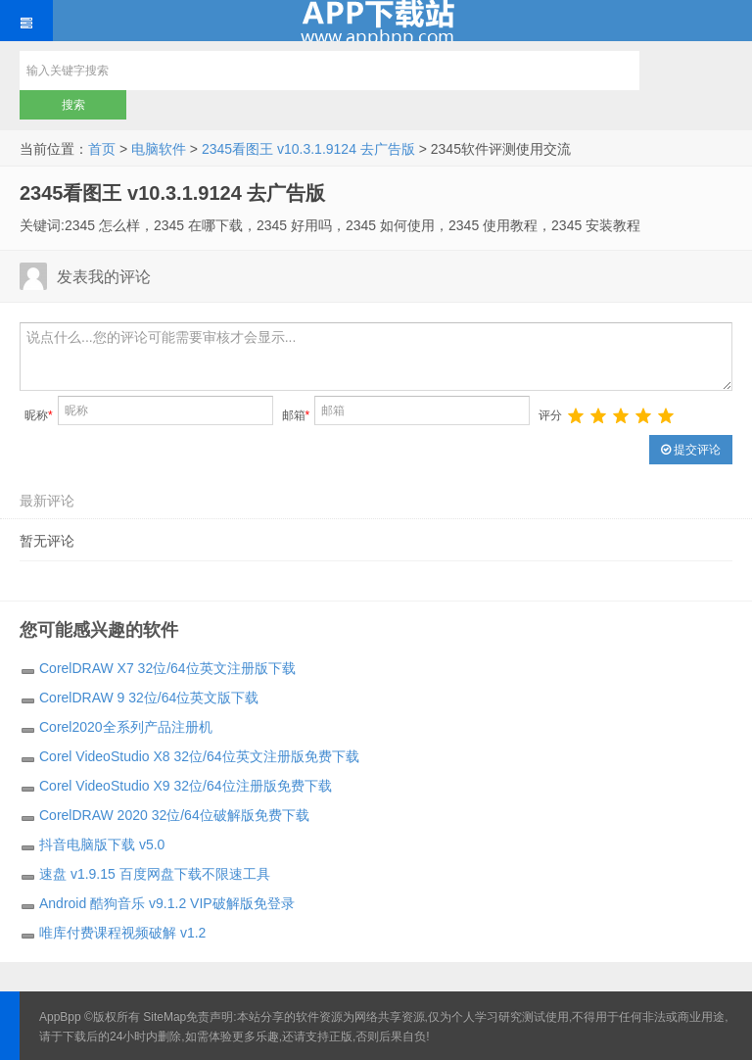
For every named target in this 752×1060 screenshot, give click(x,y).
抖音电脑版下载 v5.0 (101, 844)
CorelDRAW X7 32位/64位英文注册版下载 (167, 668)
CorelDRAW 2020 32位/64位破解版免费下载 (174, 815)
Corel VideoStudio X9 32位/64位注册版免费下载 (185, 786)
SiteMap (164, 1017)
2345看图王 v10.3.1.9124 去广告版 (308, 149)
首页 (102, 149)
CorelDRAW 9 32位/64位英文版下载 (148, 697)
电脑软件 (158, 149)
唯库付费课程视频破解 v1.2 (122, 932)
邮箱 (296, 415)
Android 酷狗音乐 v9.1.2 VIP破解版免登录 (167, 903)
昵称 (38, 415)
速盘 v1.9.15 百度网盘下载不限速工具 (154, 874)
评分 (550, 415)
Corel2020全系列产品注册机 (125, 727)
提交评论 (691, 450)
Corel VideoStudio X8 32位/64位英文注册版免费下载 (199, 756)
